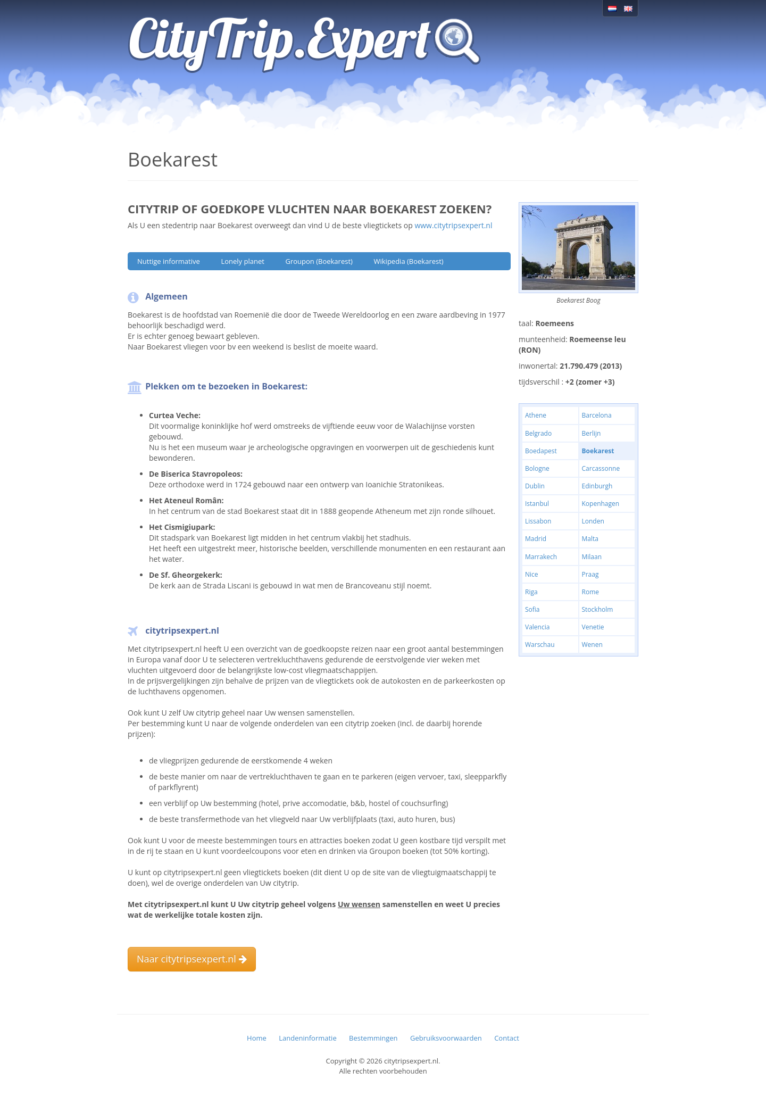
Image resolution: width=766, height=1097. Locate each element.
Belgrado (538, 433)
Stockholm (597, 609)
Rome (590, 591)
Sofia (532, 609)
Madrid (535, 538)
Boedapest (541, 450)
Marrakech (541, 556)
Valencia (537, 626)
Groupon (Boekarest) (318, 261)
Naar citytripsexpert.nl (192, 958)
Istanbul (537, 503)
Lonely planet (242, 261)
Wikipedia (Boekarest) (409, 261)
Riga (531, 591)
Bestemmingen (373, 1038)
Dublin (535, 486)
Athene (535, 415)
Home (257, 1038)
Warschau (540, 644)
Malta (590, 538)
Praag (590, 574)
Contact (506, 1038)
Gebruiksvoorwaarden (446, 1038)
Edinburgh (597, 486)
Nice (531, 574)
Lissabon (538, 521)
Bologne (537, 468)
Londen (593, 521)
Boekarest (598, 450)
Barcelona (597, 415)
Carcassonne (601, 468)
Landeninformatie (307, 1038)
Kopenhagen (601, 503)
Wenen (592, 644)
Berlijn (591, 433)
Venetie (593, 626)
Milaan (592, 556)
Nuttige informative (168, 261)
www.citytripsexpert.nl (453, 225)
